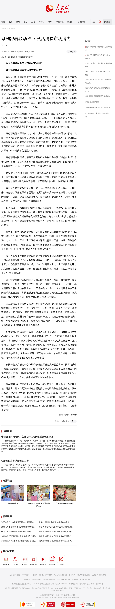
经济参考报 (29, 52)
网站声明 (80, 575)
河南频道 (12, 28)
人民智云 (52, 560)
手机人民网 (24, 560)
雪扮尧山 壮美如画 (92, 102)
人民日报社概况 (14, 575)
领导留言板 (34, 560)
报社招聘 (34, 575)
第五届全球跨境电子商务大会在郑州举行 (55, 536)
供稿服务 (64, 575)
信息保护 (95, 575)
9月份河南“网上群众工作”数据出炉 (98, 96)
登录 (109, 22)
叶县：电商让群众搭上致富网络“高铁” (16, 531)
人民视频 (43, 560)
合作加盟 (57, 575)
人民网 (4, 28)
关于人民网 (26, 575)
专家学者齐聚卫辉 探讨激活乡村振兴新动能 (18, 536)
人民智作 (61, 560)
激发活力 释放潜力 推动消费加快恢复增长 (18, 527)
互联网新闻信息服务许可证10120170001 (26, 584)
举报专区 (60, 22)
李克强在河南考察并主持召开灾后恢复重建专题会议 (27, 437)
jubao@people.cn (85, 579)
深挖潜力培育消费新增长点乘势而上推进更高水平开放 (60, 541)
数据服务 (72, 575)
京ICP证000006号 (96, 588)
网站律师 (87, 575)
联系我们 (102, 575)
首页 (3, 22)
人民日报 (6, 560)
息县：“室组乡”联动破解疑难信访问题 (54, 522)
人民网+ (15, 560)
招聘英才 (41, 575)
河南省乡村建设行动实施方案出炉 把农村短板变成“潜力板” (62, 531)
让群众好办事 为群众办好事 (15, 460)
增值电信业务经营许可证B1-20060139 (54, 584)
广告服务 (49, 575)
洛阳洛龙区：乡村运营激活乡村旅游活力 (17, 522)
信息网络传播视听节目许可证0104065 (17, 588)
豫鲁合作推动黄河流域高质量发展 (98, 107)
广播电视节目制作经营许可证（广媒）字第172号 (86, 584)
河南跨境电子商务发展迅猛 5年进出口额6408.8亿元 (21, 541)
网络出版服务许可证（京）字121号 (76, 588)
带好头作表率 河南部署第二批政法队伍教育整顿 (58, 527)
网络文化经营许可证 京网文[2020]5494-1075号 (47, 588)
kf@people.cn (36, 579)
